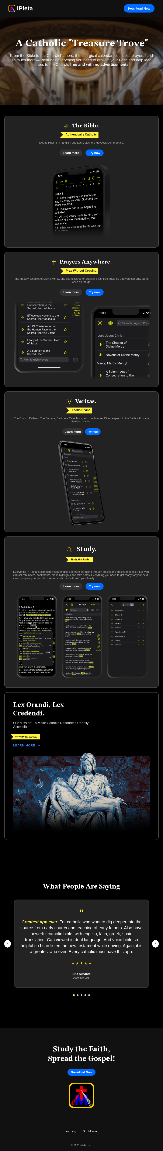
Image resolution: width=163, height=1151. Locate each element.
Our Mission (90, 1131)
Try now (94, 153)
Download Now (139, 8)
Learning (70, 1131)
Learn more (71, 153)
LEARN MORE (27, 745)
